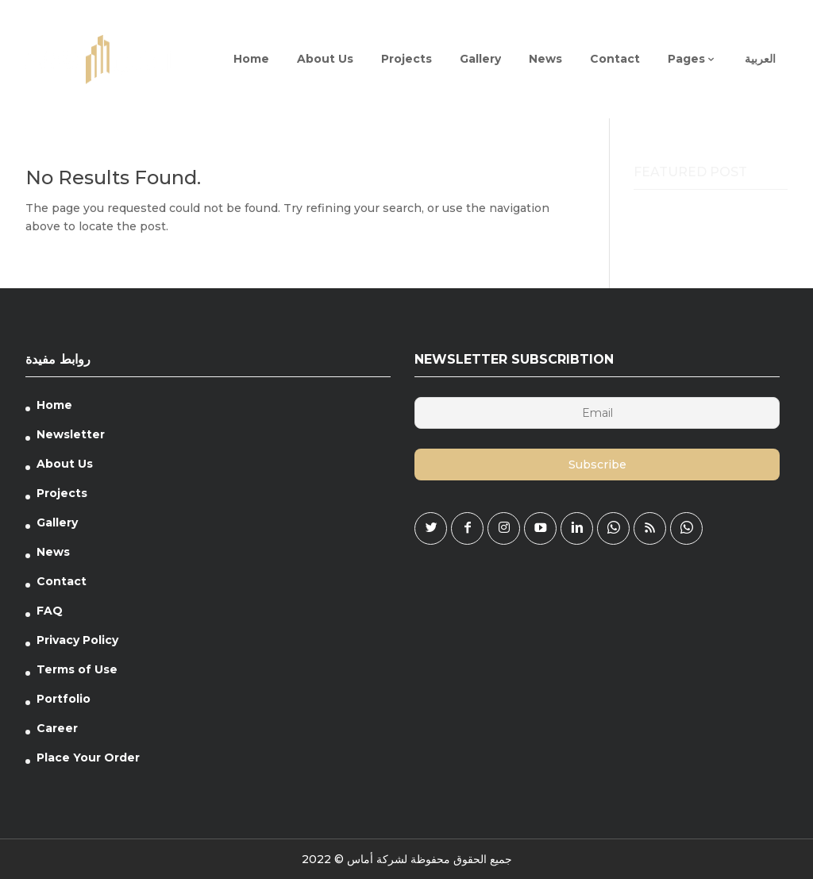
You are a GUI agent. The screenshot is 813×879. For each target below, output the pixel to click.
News (53, 552)
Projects (62, 493)
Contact (62, 581)
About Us (65, 464)
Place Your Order (88, 757)
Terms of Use (77, 669)
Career (57, 728)
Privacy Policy (77, 640)
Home (54, 405)
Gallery (57, 522)
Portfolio (64, 699)
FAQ (50, 610)
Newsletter (71, 434)
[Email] (597, 413)
